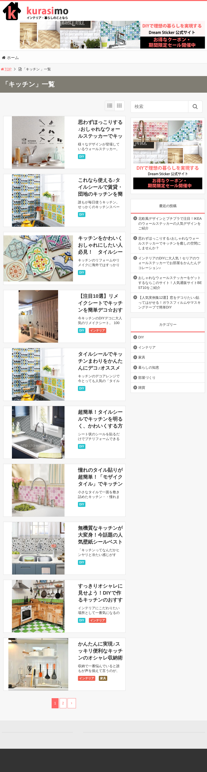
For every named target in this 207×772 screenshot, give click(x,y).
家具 (103, 678)
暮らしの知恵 (148, 367)
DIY (81, 156)
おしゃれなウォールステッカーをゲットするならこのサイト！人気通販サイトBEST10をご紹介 (170, 282)
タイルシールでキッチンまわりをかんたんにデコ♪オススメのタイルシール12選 (100, 368)
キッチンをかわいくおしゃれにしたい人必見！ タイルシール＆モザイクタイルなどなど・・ (100, 252)
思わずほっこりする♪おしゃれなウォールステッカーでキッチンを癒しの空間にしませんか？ (100, 136)
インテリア (97, 330)
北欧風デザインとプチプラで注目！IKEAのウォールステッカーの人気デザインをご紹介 (170, 223)
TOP (6, 69)
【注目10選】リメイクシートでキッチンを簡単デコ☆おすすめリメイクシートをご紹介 (100, 310)
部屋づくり (147, 378)
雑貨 (141, 387)
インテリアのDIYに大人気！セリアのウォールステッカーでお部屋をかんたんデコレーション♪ (169, 263)
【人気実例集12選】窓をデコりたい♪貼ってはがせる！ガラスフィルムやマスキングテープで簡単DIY (169, 302)
